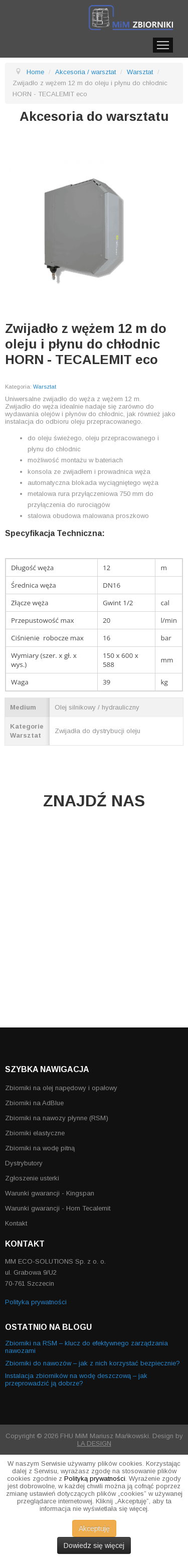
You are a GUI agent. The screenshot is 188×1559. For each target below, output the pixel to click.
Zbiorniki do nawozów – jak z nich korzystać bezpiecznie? (92, 1363)
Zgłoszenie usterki (32, 1178)
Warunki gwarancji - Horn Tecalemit (57, 1208)
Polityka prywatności (36, 1302)
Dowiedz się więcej (94, 1545)
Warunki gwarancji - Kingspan (49, 1193)
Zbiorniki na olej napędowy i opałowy (61, 1088)
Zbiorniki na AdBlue (34, 1103)
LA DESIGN (94, 1443)
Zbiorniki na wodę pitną (40, 1148)
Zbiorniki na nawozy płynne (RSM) (56, 1118)
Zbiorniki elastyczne (35, 1133)
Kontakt (16, 1223)
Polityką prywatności (94, 1478)
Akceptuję (94, 1528)
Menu (163, 45)
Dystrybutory (24, 1163)
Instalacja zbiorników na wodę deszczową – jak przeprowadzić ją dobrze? (76, 1379)
